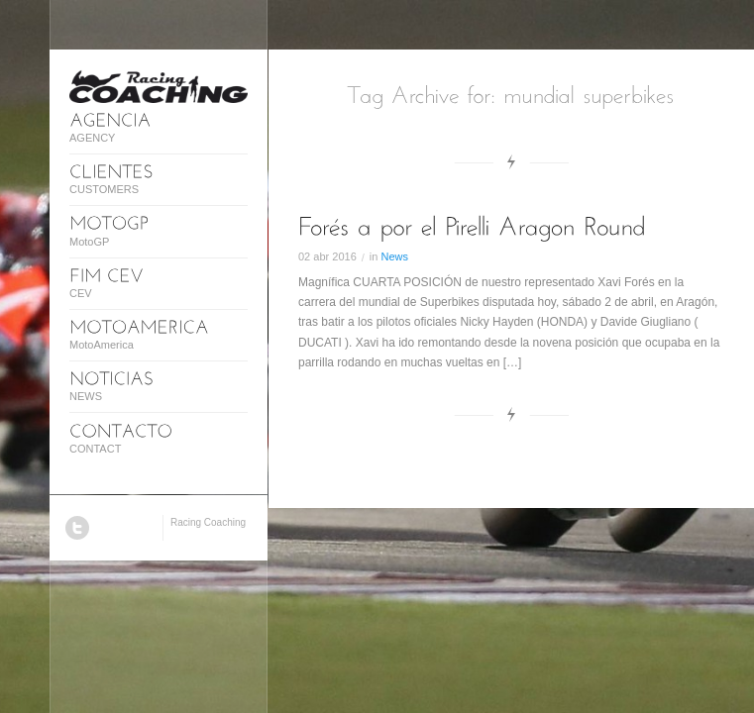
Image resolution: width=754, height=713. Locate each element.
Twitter (77, 528)
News (394, 256)
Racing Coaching (208, 522)
